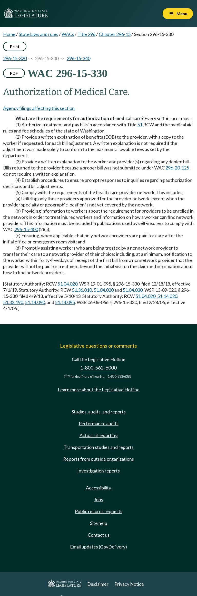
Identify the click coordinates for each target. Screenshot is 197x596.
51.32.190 (13, 302)
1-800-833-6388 (119, 377)
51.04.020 (67, 284)
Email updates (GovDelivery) (98, 547)
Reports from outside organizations (98, 459)
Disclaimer (98, 584)
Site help (98, 523)
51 (139, 124)
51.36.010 (82, 290)
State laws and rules (38, 34)
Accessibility (98, 487)
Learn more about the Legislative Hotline (99, 389)
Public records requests (98, 511)
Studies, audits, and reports (99, 411)
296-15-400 (26, 229)
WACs (68, 34)
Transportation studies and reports (99, 447)
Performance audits (99, 423)
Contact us (99, 535)
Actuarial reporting (99, 435)
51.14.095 (65, 302)
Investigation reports (98, 471)
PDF (14, 73)
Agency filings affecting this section (39, 108)
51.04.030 (133, 290)
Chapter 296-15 (115, 34)
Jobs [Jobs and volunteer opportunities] (98, 499)
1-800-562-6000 (98, 368)
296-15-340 (78, 58)
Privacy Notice (129, 584)
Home (9, 34)
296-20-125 (177, 168)
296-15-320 (15, 58)
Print (14, 46)
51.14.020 (167, 296)
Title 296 (86, 34)
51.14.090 (35, 302)
